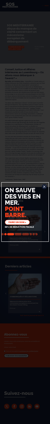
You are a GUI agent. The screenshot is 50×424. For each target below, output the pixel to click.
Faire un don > (17, 222)
